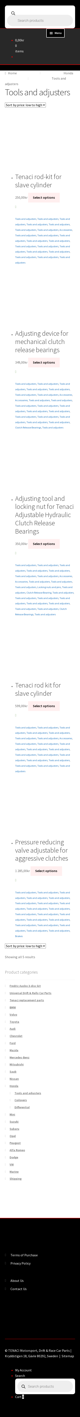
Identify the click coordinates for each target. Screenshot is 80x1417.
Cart (19, 1397)
